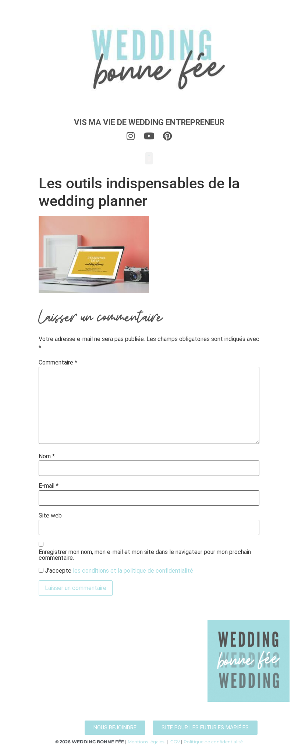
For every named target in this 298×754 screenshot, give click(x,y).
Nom (47, 456)
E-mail (48, 486)
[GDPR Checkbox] (41, 570)
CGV (175, 741)
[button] (148, 158)
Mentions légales (146, 741)
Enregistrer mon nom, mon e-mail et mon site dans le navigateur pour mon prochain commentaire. (145, 555)
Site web (50, 516)
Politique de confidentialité (213, 741)
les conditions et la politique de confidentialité (133, 570)
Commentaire (58, 363)
